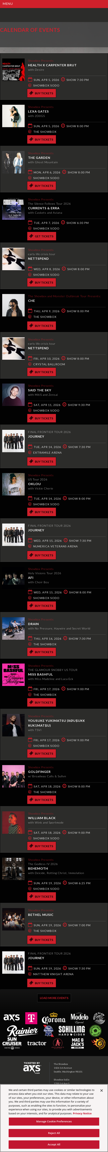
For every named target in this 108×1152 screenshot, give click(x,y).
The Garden (39, 157)
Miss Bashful (40, 674)
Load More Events (54, 998)
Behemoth (38, 868)
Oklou (34, 484)
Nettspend (38, 258)
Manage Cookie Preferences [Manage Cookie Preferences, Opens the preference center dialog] (54, 1121)
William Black (42, 818)
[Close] (101, 1090)
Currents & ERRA (44, 208)
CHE (31, 300)
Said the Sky (39, 390)
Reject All (54, 1133)
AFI (30, 577)
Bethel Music (40, 914)
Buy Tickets (41, 93)
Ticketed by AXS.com (29, 39)
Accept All (54, 1144)
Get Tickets (41, 236)
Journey (36, 436)
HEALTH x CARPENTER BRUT (52, 65)
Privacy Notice (82, 1113)
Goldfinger (39, 771)
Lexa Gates (38, 111)
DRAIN (33, 624)
